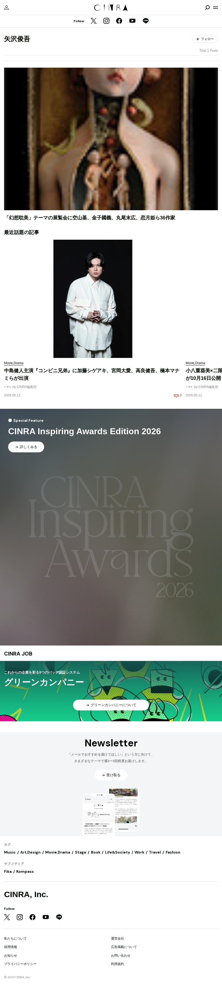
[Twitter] (94, 21)
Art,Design (30, 852)
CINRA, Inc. (26, 894)
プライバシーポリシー (20, 964)
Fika (8, 871)
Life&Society (117, 852)
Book (95, 852)
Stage (80, 852)
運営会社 (117, 938)
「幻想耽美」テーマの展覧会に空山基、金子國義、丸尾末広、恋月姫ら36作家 (89, 217)
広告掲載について (124, 947)
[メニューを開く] (215, 8)
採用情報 (10, 947)
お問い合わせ (120, 955)
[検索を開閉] (207, 8)
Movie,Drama (57, 852)
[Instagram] (106, 21)
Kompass (25, 871)
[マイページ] (6, 8)
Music (10, 852)
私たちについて (15, 938)
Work (139, 852)
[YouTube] (132, 21)
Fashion (173, 852)
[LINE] (146, 21)
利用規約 (117, 964)
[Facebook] (119, 21)
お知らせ (10, 955)
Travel (155, 852)
